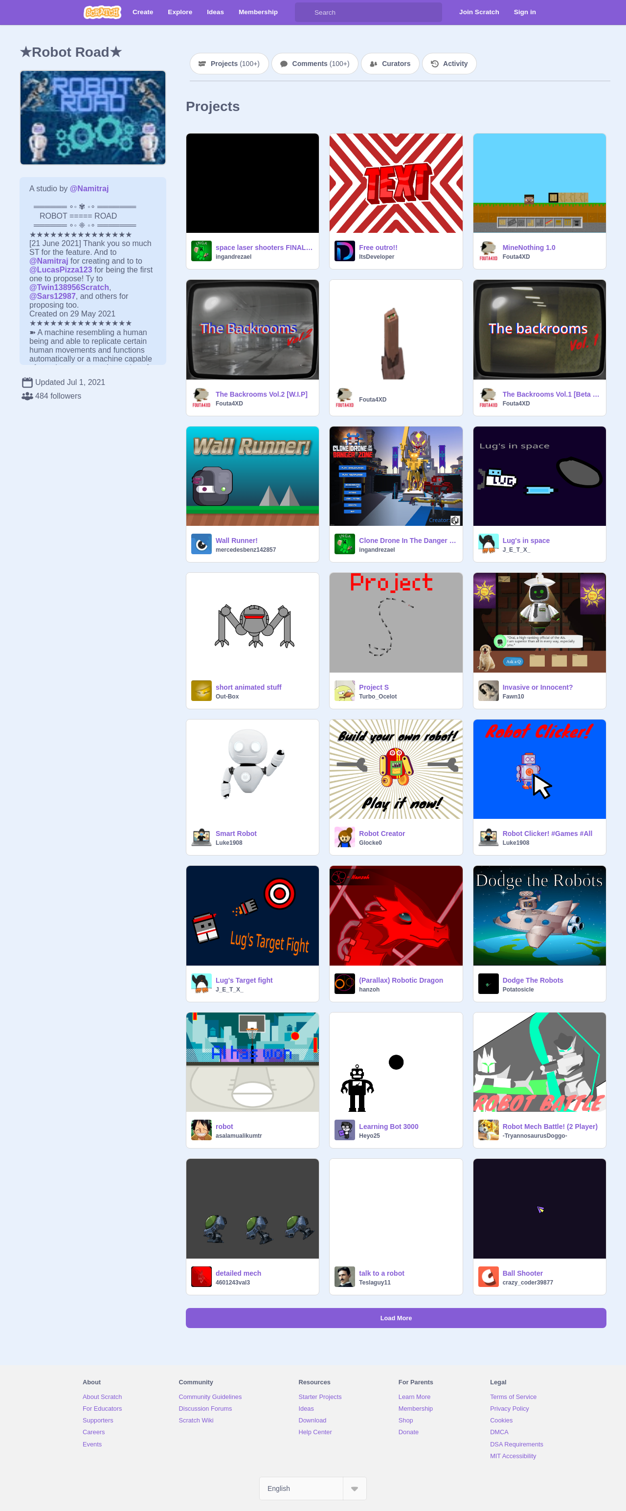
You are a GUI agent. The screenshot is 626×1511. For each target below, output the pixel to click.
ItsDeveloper (376, 256)
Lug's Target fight (244, 980)
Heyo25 (369, 1135)
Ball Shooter (523, 1273)
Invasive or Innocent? (538, 687)
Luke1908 (229, 842)
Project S (374, 687)
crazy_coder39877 (528, 1282)
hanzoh (369, 989)
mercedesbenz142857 (246, 549)
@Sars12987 (52, 296)
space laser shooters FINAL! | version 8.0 (264, 247)
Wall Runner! (237, 540)
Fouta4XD (516, 256)
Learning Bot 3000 (388, 1126)
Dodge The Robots (533, 980)
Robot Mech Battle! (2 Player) (550, 1126)
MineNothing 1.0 (529, 247)
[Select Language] (313, 1488)
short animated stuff (249, 687)
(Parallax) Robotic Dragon (401, 980)
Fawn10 (513, 696)
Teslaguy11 (374, 1282)
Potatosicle (518, 989)
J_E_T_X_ (517, 549)
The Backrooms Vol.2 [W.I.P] (262, 394)
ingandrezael (233, 256)
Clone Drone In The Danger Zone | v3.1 (407, 540)
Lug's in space (526, 540)
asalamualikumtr (239, 1135)
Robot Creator (382, 833)
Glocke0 (370, 842)
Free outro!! (378, 247)
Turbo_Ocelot (378, 696)
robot (224, 1126)
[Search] (304, 12)
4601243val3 (233, 1282)
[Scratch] (102, 12)
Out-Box (227, 696)
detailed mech (238, 1273)
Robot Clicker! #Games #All (548, 833)
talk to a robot (381, 1273)
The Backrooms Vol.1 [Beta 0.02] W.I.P (551, 394)
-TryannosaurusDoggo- (535, 1135)
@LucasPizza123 (60, 270)
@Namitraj (89, 188)
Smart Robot (236, 833)
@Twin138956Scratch (69, 287)
